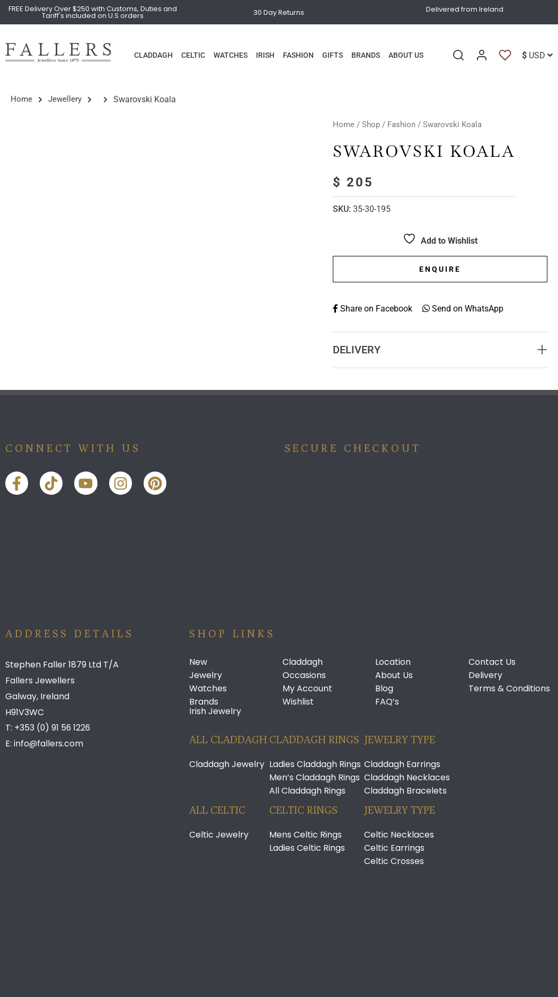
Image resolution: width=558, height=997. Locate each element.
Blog (384, 688)
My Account (307, 688)
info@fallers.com (49, 743)
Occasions (304, 675)
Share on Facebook (372, 308)
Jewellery (66, 99)
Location (393, 662)
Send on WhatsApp (462, 308)
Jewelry (205, 675)
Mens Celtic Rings (305, 835)
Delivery (485, 675)
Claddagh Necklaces (407, 777)
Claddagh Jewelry (226, 764)
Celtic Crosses (394, 861)
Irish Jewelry (215, 711)
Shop (371, 124)
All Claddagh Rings (307, 791)
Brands (203, 702)
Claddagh (302, 662)
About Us (394, 675)
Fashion (401, 124)
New (198, 662)
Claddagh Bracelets (405, 791)
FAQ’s (387, 702)
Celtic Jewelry (219, 835)
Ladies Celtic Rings (307, 848)
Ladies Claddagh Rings (315, 764)
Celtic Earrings (394, 848)
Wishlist (298, 702)
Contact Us (492, 662)
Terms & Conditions (509, 688)
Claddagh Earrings (402, 764)
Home (22, 99)
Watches (208, 688)
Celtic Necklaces (399, 835)
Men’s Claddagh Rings (314, 777)
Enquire (439, 268)
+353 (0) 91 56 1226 (53, 728)
